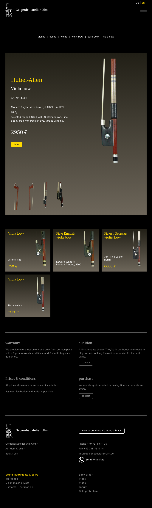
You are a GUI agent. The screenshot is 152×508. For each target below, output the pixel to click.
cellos (52, 37)
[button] (143, 10)
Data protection (88, 491)
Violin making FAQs (17, 483)
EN (143, 2)
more (17, 144)
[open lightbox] (16, 196)
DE (137, 2)
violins (41, 37)
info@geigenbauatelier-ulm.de (96, 453)
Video (82, 483)
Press (82, 479)
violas (64, 37)
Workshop (12, 479)
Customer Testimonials (19, 487)
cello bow (93, 37)
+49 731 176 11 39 (97, 443)
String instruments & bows (22, 474)
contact (86, 362)
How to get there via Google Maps (102, 430)
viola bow (108, 37)
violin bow (77, 37)
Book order (86, 474)
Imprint (83, 487)
